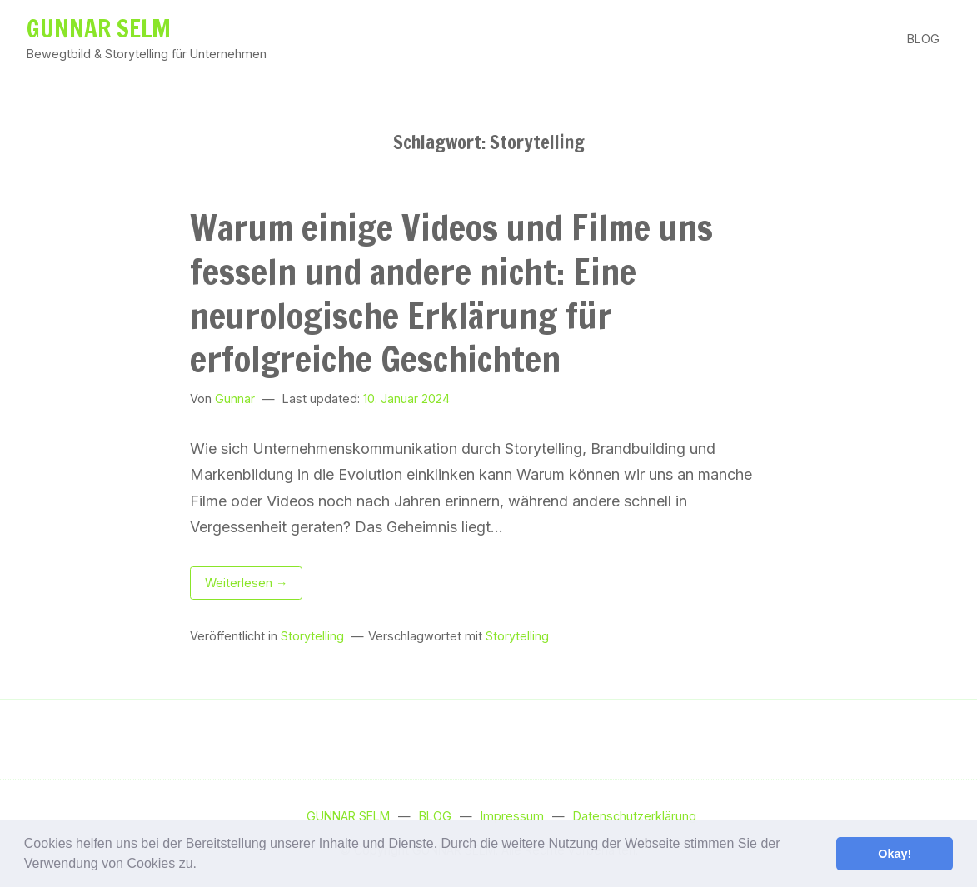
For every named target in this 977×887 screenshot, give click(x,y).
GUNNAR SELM (99, 28)
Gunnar (235, 398)
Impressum (512, 816)
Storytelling (312, 636)
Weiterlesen (253, 585)
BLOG (923, 39)
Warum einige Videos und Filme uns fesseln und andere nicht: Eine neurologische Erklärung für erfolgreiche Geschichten (451, 293)
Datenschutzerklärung (634, 816)
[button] (202, 865)
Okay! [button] (894, 853)
